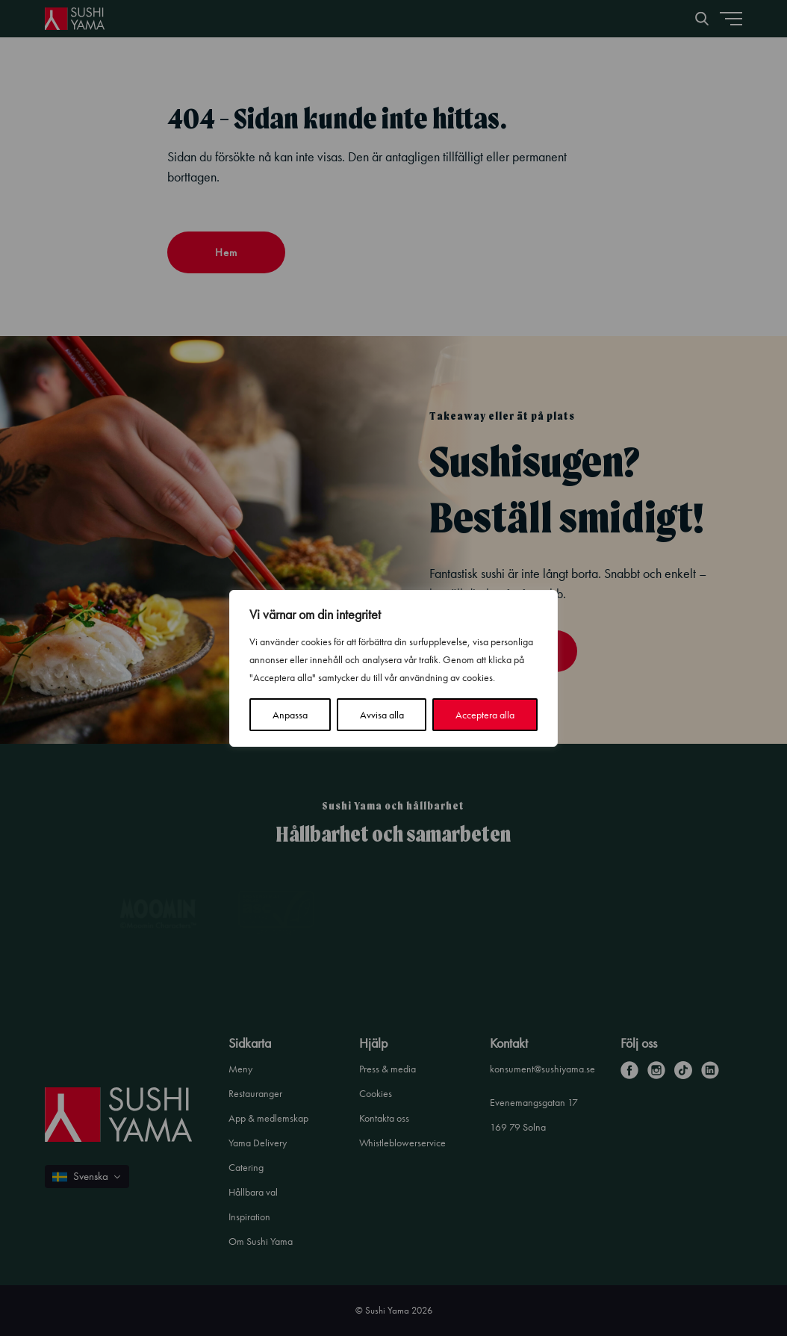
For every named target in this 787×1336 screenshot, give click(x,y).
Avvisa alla (382, 714)
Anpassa (290, 714)
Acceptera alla (484, 714)
